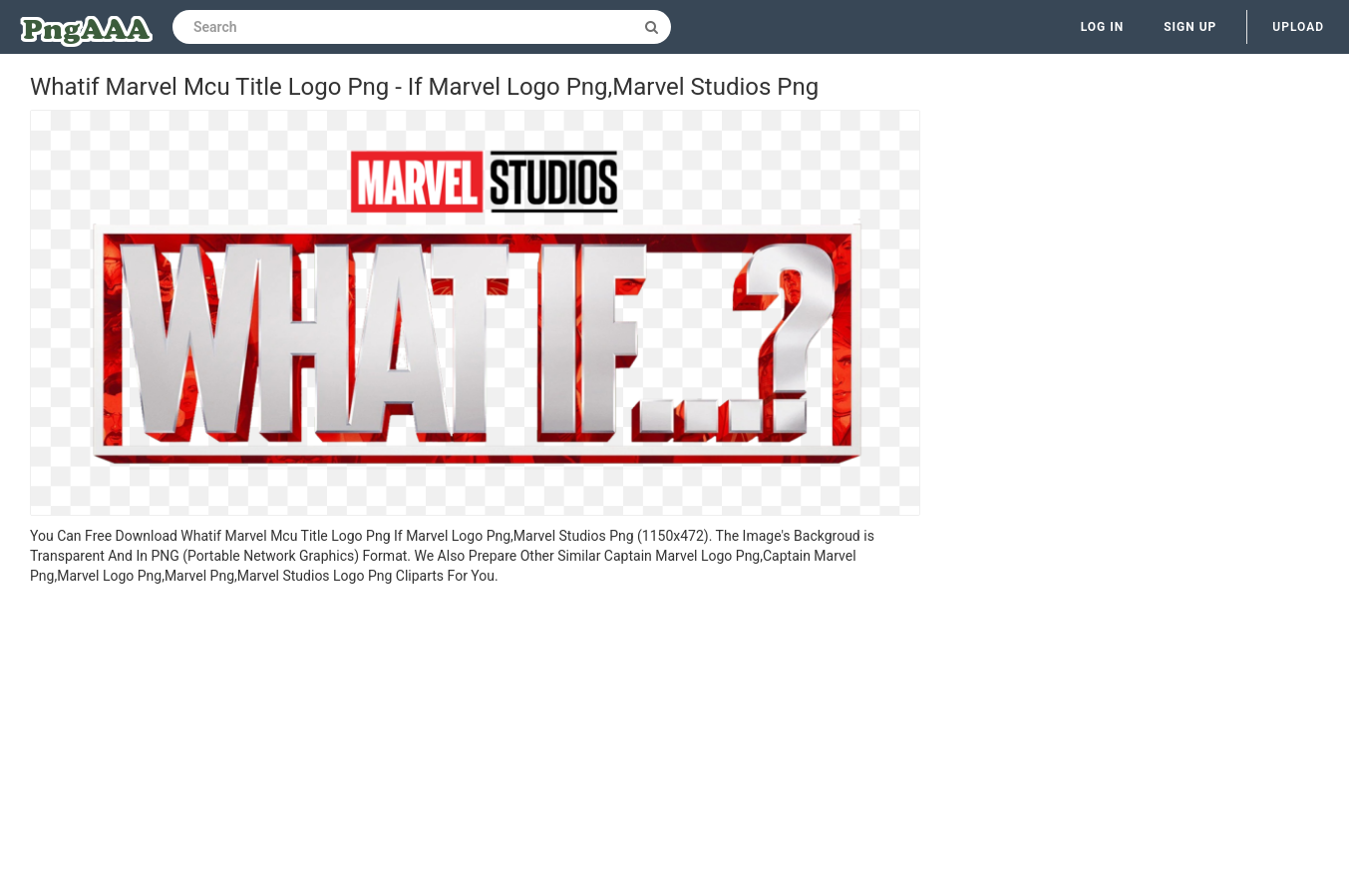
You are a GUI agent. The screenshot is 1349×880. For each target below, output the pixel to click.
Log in (1103, 27)
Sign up (1190, 27)
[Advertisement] (475, 735)
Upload (1298, 27)
